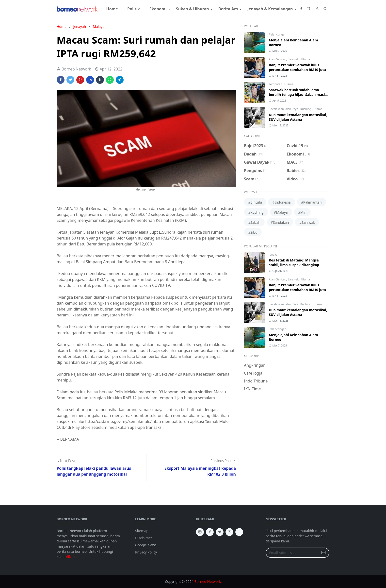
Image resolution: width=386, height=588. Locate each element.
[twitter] (220, 532)
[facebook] (301, 9)
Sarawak (293, 59)
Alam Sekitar (277, 59)
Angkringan (255, 365)
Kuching (306, 109)
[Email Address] (292, 552)
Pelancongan (277, 34)
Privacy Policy (146, 552)
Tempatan (276, 84)
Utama (305, 59)
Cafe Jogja (253, 373)
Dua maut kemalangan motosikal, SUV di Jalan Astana (298, 117)
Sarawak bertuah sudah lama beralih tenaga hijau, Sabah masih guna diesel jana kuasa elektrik (298, 94)
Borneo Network (207, 581)
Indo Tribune (256, 381)
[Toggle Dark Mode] (318, 9)
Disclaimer (143, 538)
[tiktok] (239, 532)
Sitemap (141, 530)
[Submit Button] (323, 552)
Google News (146, 545)
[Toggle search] (325, 8)
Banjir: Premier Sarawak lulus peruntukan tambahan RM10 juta (297, 67)
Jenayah (274, 254)
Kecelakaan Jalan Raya (284, 109)
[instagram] (308, 9)
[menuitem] (112, 9)
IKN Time (252, 389)
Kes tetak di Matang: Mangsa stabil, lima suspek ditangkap (294, 262)
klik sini (71, 556)
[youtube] (229, 532)
